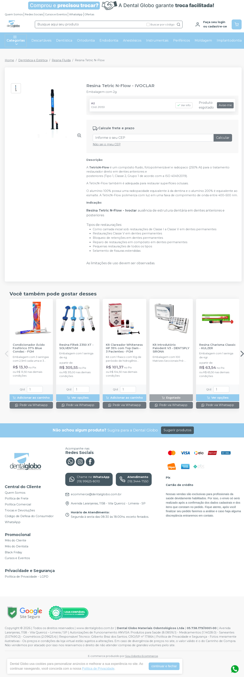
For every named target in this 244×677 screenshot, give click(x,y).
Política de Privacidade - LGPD (26, 576)
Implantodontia (229, 40)
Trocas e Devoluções (20, 510)
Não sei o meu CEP (107, 144)
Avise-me (225, 105)
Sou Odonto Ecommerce (141, 656)
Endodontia (109, 40)
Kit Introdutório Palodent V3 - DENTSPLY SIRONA (171, 348)
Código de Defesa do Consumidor (29, 516)
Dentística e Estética (33, 60)
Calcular (222, 138)
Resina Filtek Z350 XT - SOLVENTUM (76, 346)
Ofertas (89, 14)
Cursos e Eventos (56, 14)
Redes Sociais (34, 14)
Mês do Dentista (16, 546)
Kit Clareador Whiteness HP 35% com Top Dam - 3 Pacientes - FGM (124, 348)
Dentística (64, 40)
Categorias (16, 40)
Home (9, 60)
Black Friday (13, 552)
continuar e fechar (164, 666)
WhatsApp (76, 14)
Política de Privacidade (98, 668)
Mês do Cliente (15, 540)
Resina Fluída (61, 60)
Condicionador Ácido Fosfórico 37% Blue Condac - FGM (29, 348)
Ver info (184, 105)
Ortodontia (86, 40)
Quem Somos (14, 14)
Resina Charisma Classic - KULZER (217, 346)
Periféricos (181, 40)
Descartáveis (41, 40)
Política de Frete (16, 498)
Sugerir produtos (177, 430)
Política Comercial (18, 504)
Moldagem (203, 40)
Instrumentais (157, 40)
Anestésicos (132, 40)
